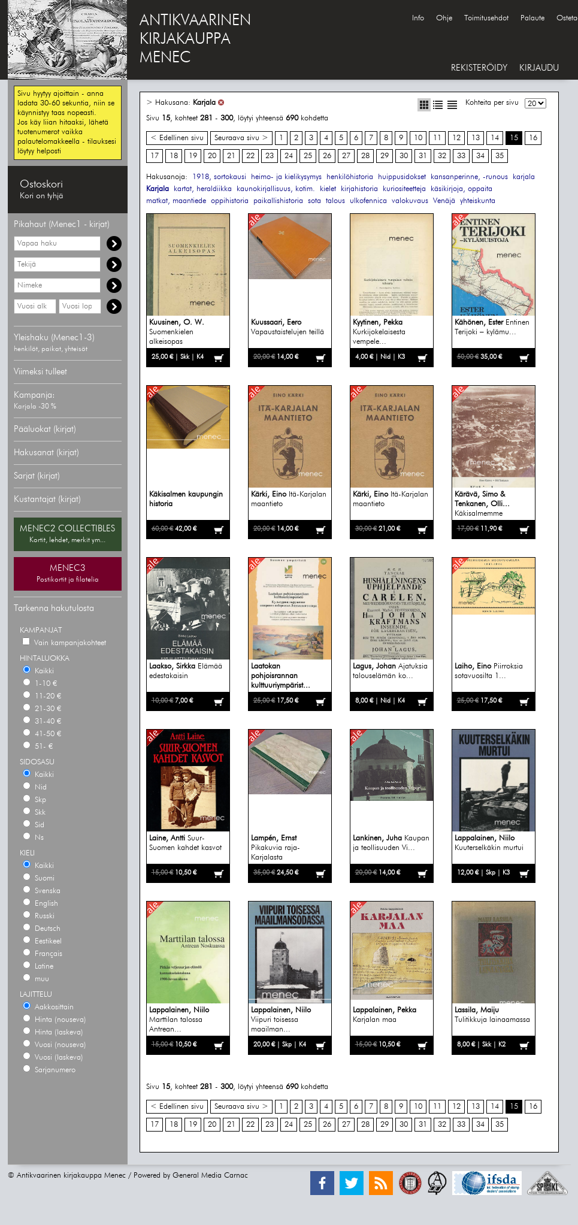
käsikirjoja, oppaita (461, 189)
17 (154, 156)
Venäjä (444, 201)
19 (193, 156)
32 (442, 156)
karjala (524, 177)
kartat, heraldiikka (203, 189)
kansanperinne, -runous (469, 177)
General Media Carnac (210, 1175)
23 (269, 156)
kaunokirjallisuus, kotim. (276, 189)
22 (250, 156)
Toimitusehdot (486, 18)
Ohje (444, 18)
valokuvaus (410, 201)
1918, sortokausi (219, 177)
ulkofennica (368, 201)
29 (384, 156)
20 (212, 156)
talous (335, 201)
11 (437, 138)
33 (461, 156)
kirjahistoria (359, 189)
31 (423, 156)
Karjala (204, 103)
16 (533, 138)
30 (404, 156)
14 (495, 138)
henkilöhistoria (349, 177)
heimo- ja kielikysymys (286, 177)
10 (418, 138)
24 (289, 156)
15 (514, 138)
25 (308, 156)
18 (174, 156)
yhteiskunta (477, 201)
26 (327, 156)
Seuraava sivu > (241, 138)
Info (418, 18)
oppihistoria (230, 201)
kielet (328, 189)
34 (480, 156)
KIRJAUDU (539, 67)
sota (314, 201)
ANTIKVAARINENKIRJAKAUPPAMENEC (195, 39)
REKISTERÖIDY (479, 67)
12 (456, 138)
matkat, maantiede (176, 201)
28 (365, 156)
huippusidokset (402, 177)
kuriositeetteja (404, 189)
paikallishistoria (278, 201)
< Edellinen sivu (177, 138)
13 (475, 138)
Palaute (532, 18)
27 (346, 156)
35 (499, 156)
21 (231, 156)
